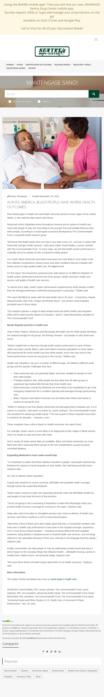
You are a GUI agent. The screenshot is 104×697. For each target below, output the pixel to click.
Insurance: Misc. (24, 676)
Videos (44, 101)
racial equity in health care (63, 579)
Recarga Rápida (62, 65)
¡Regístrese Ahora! (15, 68)
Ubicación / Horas (82, 65)
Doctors (24, 671)
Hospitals (8, 676)
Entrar (32, 68)
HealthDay (31, 638)
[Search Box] (47, 94)
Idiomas (10, 65)
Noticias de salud (20, 101)
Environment (58, 671)
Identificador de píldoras (39, 65)
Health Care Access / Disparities (82, 671)
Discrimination (10, 671)
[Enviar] (94, 94)
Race (38, 676)
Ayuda (20, 65)
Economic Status (40, 671)
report (54, 266)
